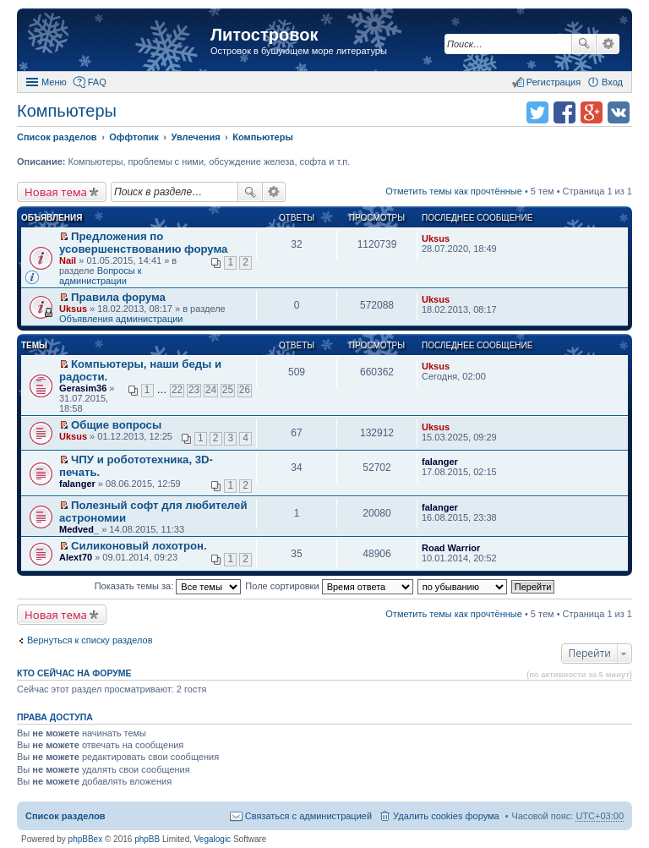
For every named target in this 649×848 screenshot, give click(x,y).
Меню (54, 82)
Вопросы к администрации (100, 275)
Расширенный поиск (608, 44)
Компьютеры (67, 110)
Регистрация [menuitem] (553, 82)
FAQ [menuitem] (97, 82)
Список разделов (65, 816)
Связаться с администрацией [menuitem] (308, 816)
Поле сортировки (328, 586)
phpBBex (85, 839)
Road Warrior (451, 548)
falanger (77, 484)
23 (193, 390)
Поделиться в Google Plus (592, 112)
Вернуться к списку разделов (89, 640)
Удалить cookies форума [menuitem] (446, 816)
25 (227, 390)
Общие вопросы (116, 425)
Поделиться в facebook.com (564, 112)
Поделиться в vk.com (619, 112)
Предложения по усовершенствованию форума (143, 242)
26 (244, 390)
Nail (67, 260)
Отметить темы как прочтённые (453, 191)
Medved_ (79, 529)
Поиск (584, 44)
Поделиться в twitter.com (537, 112)
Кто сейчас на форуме (74, 673)
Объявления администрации (121, 319)
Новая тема (56, 192)
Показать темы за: (168, 586)
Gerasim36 (82, 388)
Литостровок (264, 34)
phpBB (147, 839)
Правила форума (118, 297)
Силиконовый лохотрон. (139, 545)
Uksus (436, 238)
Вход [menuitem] (612, 82)
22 (177, 390)
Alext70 (75, 557)
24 (210, 390)
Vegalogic (212, 839)
